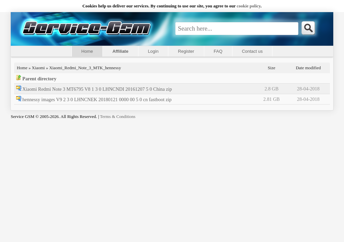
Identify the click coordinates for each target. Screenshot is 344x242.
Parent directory (39, 78)
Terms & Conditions (118, 116)
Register (186, 51)
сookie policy (249, 5)
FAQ (218, 51)
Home (87, 51)
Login (153, 51)
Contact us (252, 51)
